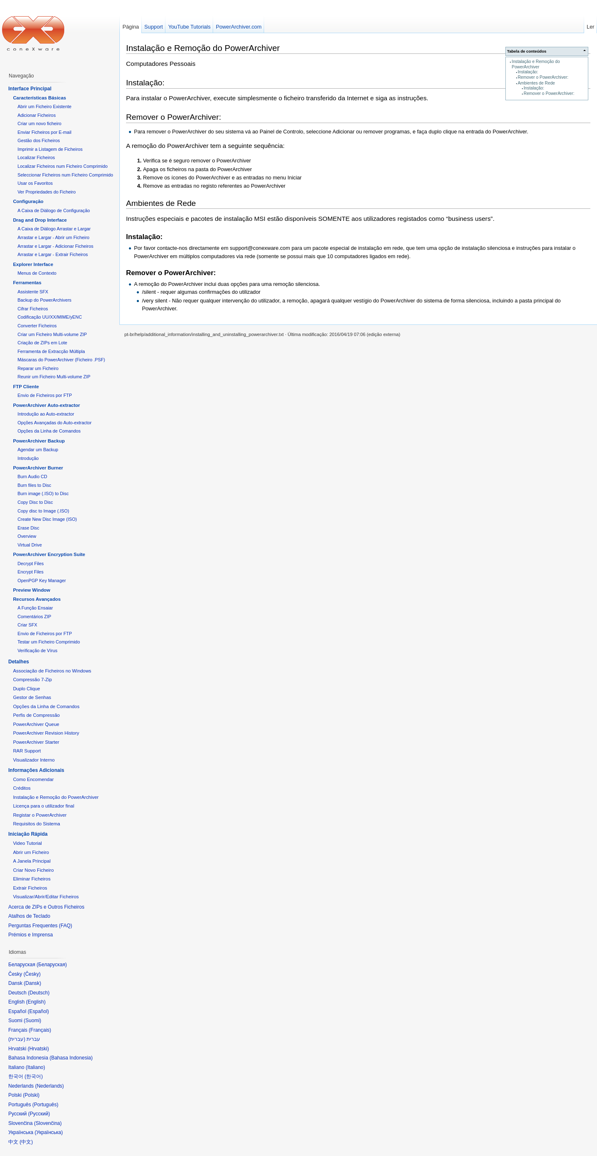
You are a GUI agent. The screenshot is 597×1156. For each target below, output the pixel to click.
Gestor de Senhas (32, 697)
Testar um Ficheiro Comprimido (48, 641)
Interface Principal (29, 89)
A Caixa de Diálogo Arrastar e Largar (53, 228)
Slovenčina (48, 1123)
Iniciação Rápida (28, 834)
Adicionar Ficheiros (36, 115)
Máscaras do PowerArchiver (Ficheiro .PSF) (61, 359)
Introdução (28, 458)
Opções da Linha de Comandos (48, 430)
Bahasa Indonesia (71, 1058)
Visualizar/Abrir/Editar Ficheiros (46, 896)
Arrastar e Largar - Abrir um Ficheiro (53, 237)
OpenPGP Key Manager (41, 580)
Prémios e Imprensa (30, 935)
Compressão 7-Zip (32, 679)
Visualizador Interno (33, 759)
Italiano (35, 1067)
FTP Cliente (26, 386)
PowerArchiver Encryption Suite (49, 554)
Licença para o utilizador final (43, 805)
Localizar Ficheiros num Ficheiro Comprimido (62, 166)
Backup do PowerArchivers (44, 299)
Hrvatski (38, 1049)
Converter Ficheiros (36, 325)
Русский (39, 1114)
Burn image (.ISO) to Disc (42, 493)
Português (45, 1105)
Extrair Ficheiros (30, 887)
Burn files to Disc (34, 485)
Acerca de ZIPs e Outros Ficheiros (46, 907)
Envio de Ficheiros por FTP (44, 395)
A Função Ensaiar (35, 607)
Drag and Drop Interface (40, 220)
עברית (17, 1039)
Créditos (21, 788)
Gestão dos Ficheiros (38, 140)
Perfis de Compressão (36, 715)
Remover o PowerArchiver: (543, 77)
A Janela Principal (32, 861)
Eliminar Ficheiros (32, 878)
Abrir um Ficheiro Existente (44, 106)
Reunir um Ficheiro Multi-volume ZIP (53, 376)
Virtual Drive (29, 544)
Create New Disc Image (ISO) (47, 519)
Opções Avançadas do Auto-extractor (54, 422)
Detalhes (18, 662)
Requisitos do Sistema (36, 823)
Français (39, 1030)
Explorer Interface (33, 264)
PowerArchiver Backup (39, 440)
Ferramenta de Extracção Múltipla (51, 351)
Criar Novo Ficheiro (33, 870)
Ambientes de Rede (536, 83)
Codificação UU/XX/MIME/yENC (49, 316)
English (36, 1002)
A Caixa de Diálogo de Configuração (53, 210)
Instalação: (528, 72)
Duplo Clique (26, 688)
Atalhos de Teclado (29, 916)
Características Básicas (39, 97)
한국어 (33, 1076)
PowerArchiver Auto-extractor (46, 405)
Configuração (28, 201)
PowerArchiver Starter (36, 742)
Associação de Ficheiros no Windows (52, 670)
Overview (26, 536)
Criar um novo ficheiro (39, 123)
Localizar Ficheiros (36, 157)
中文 (26, 1142)
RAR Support (27, 750)
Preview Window (31, 590)
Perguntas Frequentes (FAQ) (40, 926)
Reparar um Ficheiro (37, 368)
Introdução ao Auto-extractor (45, 413)
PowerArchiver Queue (36, 724)
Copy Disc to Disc (35, 502)
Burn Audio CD (32, 476)
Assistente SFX (32, 291)
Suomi (32, 1020)
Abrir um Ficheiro (31, 852)
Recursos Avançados (37, 599)
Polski (31, 1095)
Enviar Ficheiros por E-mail (44, 132)
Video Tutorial (27, 843)
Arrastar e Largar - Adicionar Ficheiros (55, 246)
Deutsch (38, 993)
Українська (48, 1132)
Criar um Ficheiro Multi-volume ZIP (52, 334)
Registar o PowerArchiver (39, 815)
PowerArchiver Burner (38, 467)
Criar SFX (27, 624)
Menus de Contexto (36, 273)
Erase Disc (28, 527)
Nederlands (49, 1086)
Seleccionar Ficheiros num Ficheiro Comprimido (65, 174)
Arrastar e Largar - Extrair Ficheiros (52, 254)
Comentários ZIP (34, 616)
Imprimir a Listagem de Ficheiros (50, 149)
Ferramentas (27, 282)
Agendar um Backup (37, 449)
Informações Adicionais (36, 770)
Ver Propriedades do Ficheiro (46, 191)
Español (38, 1011)
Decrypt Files (30, 563)
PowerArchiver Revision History (46, 732)
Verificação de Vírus (37, 650)
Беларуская (51, 964)
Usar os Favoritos (35, 183)
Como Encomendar (33, 779)
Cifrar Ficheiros (32, 308)
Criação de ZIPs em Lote (42, 342)
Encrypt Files (30, 571)
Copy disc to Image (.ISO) (43, 510)
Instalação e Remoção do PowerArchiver (536, 64)
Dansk (32, 983)
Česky (32, 974)
